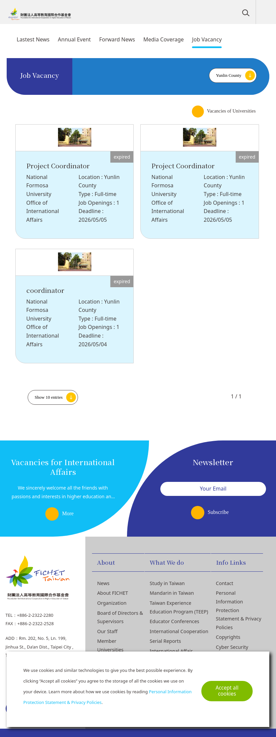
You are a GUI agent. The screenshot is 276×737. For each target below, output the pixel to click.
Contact (224, 583)
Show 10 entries (49, 397)
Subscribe (218, 512)
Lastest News (33, 39)
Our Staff (107, 631)
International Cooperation (179, 631)
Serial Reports (165, 641)
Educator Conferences (174, 621)
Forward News (117, 39)
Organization (111, 603)
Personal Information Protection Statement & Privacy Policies (238, 610)
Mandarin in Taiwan (172, 593)
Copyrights (228, 637)
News (103, 583)
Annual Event (74, 39)
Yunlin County (228, 75)
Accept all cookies (227, 690)
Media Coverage (163, 39)
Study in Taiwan (167, 583)
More (68, 513)
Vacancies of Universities (231, 111)
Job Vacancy (207, 39)
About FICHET (112, 593)
